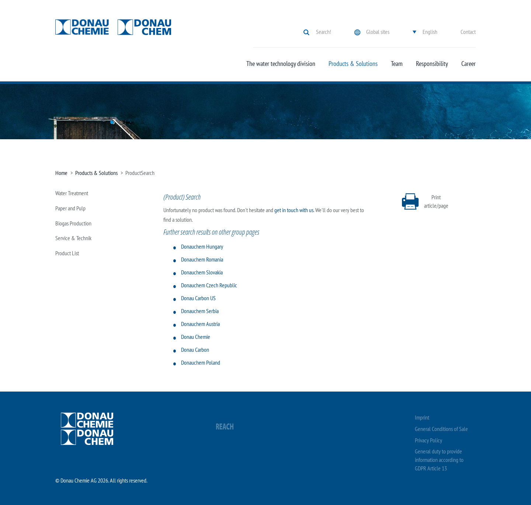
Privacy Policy (428, 440)
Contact (468, 31)
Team (397, 64)
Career (468, 64)
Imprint (422, 417)
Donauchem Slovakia (202, 272)
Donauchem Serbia (200, 311)
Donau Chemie (195, 336)
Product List (67, 253)
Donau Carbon (195, 349)
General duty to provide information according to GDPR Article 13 (439, 460)
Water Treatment (71, 193)
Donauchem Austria (200, 323)
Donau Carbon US (198, 298)
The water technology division (280, 64)
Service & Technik (73, 238)
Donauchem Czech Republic (209, 285)
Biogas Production (73, 223)
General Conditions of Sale (441, 428)
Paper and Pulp (70, 208)
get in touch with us (293, 210)
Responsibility (432, 64)
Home (61, 172)
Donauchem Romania (202, 259)
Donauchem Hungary (202, 246)
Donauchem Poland (200, 362)
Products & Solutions (353, 64)
